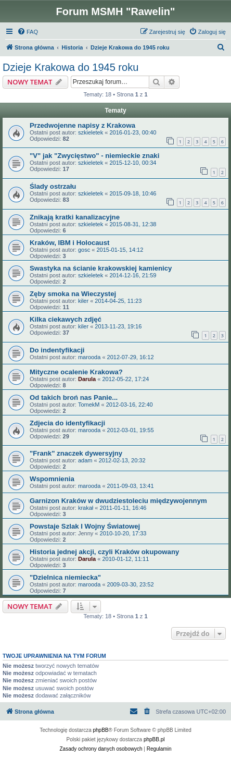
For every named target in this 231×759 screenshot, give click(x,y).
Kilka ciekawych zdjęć (65, 319)
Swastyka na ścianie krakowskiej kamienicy (101, 268)
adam (85, 460)
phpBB (101, 730)
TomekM (89, 404)
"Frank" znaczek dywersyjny (76, 453)
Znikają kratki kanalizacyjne (75, 217)
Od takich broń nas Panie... (74, 397)
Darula (87, 379)
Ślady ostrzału (53, 186)
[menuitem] (27, 32)
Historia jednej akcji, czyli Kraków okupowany (104, 552)
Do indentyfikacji (57, 350)
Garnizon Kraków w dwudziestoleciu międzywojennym (118, 501)
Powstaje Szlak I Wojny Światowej (85, 526)
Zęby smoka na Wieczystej (73, 294)
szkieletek (90, 132)
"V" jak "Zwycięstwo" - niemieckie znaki (94, 156)
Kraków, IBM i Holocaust (69, 243)
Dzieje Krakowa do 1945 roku (70, 67)
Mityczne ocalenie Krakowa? (76, 372)
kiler (83, 301)
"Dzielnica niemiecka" (65, 577)
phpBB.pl (154, 739)
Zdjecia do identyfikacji (67, 423)
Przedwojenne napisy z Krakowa (82, 125)
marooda (89, 357)
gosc (84, 250)
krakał (85, 508)
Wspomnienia (52, 479)
